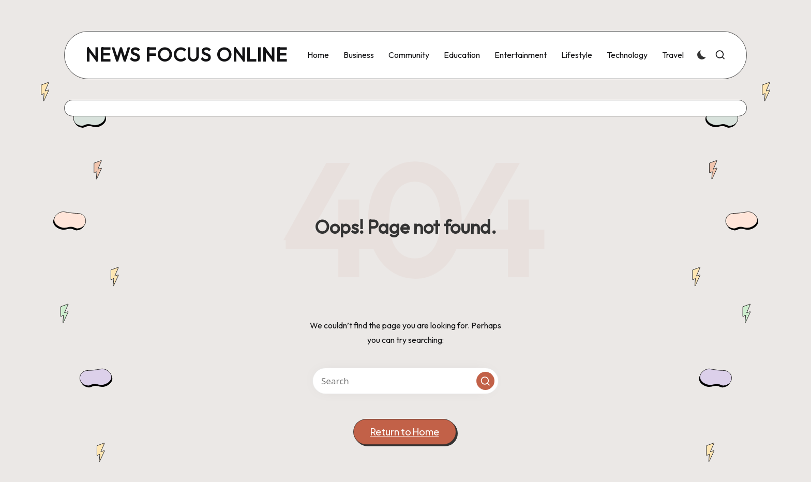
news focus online (186, 55)
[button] (485, 381)
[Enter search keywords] (405, 381)
